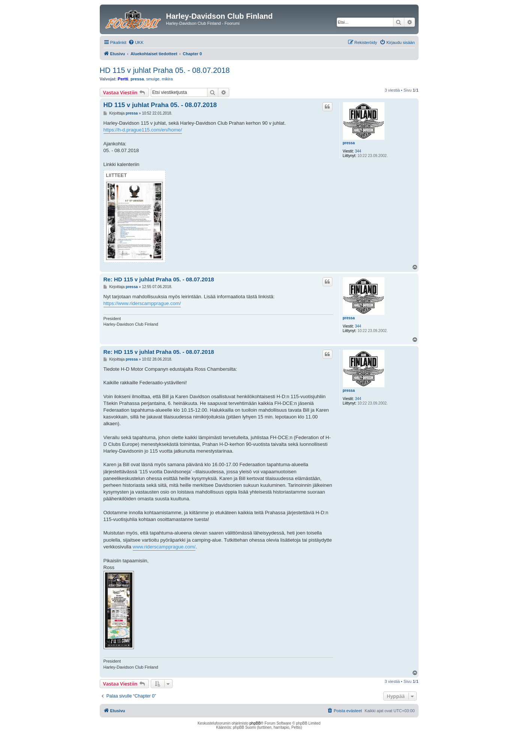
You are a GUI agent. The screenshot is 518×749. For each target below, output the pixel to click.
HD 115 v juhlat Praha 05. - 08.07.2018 (165, 70)
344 (358, 151)
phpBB (255, 723)
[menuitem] (136, 42)
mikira (167, 79)
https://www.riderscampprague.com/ (142, 303)
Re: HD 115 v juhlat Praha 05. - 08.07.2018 (159, 279)
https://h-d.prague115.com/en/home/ (143, 130)
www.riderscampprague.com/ (164, 547)
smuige (152, 79)
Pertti (123, 79)
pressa (137, 79)
